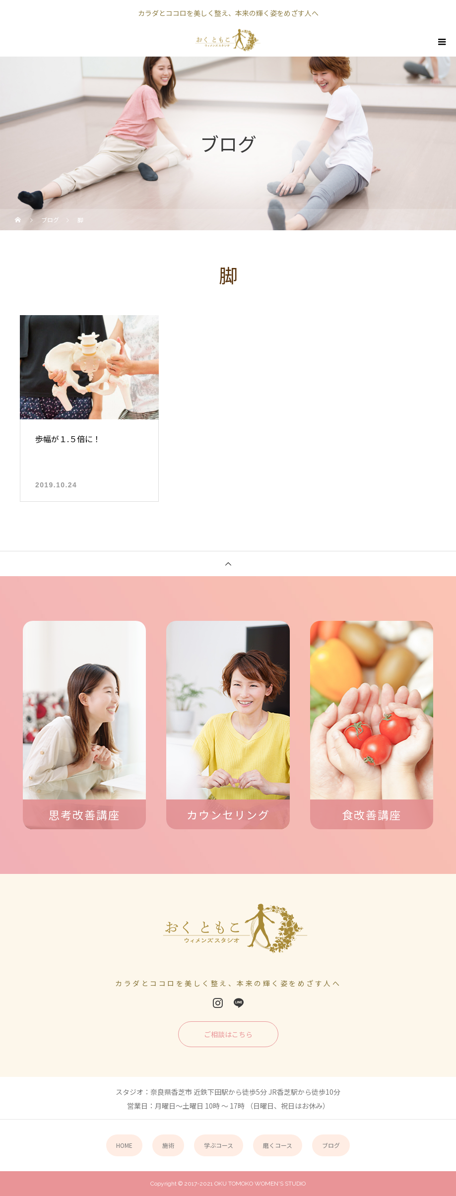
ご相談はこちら (228, 1034)
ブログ (331, 1145)
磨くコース (277, 1145)
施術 (168, 1145)
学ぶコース (218, 1145)
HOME (124, 1145)
